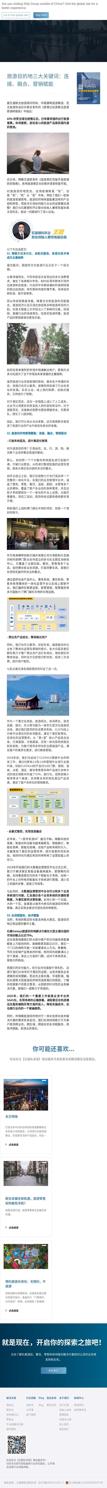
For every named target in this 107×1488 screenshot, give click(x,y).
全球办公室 (65, 1419)
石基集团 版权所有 (26, 1482)
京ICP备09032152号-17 (51, 1482)
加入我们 (64, 1424)
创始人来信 (65, 1410)
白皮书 (29, 1405)
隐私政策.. (9, 1482)
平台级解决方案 (14, 1424)
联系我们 (53, 1371)
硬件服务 (11, 1429)
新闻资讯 (79, 1405)
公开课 (29, 1410)
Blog (41, 1405)
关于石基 (64, 1405)
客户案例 (31, 1414)
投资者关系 (80, 1410)
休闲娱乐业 (12, 1414)
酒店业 (10, 1405)
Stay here (41, 14)
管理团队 (64, 1414)
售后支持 (51, 1405)
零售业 (10, 1419)
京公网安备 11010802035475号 (84, 1482)
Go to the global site (16, 15)
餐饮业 (10, 1410)
